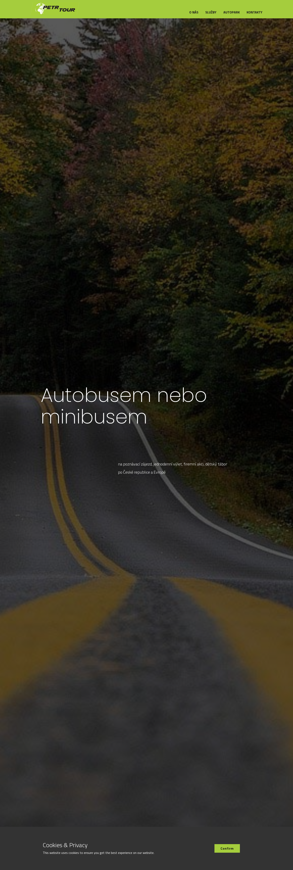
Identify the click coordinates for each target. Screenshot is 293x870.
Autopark (231, 12)
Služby (210, 12)
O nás (193, 12)
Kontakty (254, 12)
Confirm (227, 848)
